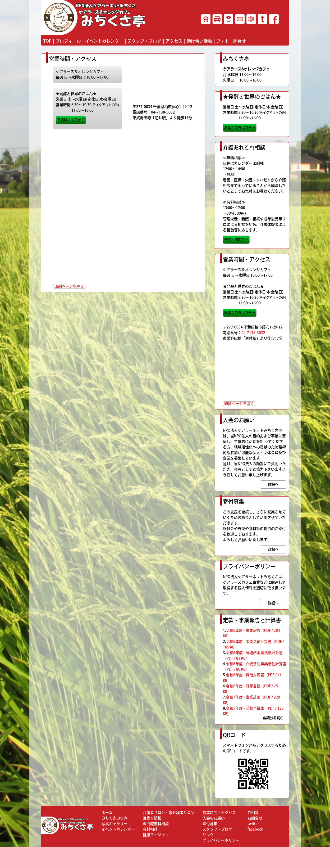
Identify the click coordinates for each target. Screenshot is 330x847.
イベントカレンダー (104, 41)
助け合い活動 (199, 41)
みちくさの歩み (114, 818)
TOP (47, 41)
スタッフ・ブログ (144, 41)
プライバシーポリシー (221, 840)
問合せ (239, 41)
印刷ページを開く (69, 286)
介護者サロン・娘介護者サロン (169, 812)
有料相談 (150, 829)
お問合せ (255, 818)
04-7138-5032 (253, 333)
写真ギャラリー (114, 824)
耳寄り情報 (152, 818)
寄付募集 (210, 824)
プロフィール (68, 41)
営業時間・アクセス (219, 812)
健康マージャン (156, 835)
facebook (255, 829)
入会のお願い (214, 818)
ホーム (107, 812)
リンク (208, 835)
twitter (253, 824)
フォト (222, 41)
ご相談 (253, 812)
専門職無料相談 (156, 824)
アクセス (174, 41)
